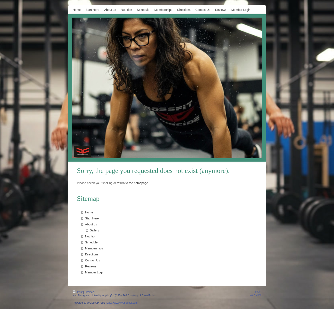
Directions (91, 254)
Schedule (91, 242)
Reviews (90, 266)
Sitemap (89, 292)
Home (89, 212)
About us (91, 224)
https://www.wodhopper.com (121, 302)
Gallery (94, 230)
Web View (255, 295)
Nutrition (90, 236)
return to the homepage (132, 183)
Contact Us (92, 260)
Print (78, 292)
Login (258, 291)
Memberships (94, 248)
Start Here (92, 218)
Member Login (94, 272)
